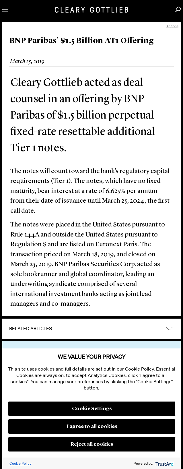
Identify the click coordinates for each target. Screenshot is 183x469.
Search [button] (178, 9)
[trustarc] (164, 463)
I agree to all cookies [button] (92, 426)
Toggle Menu (5, 9)
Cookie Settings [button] (92, 408)
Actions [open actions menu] (172, 26)
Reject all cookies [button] (92, 444)
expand (169, 328)
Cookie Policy (20, 463)
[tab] (91, 328)
